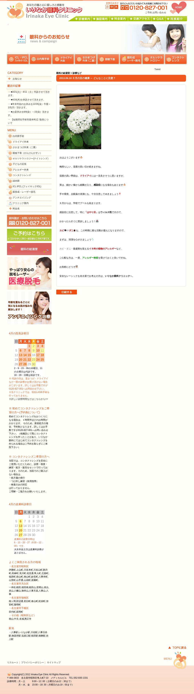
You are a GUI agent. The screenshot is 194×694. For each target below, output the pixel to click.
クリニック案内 (21, 203)
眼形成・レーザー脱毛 (24, 192)
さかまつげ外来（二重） (25, 147)
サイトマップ (54, 662)
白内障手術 (18, 136)
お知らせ (17, 78)
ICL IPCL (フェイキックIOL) (27, 186)
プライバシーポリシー (32, 662)
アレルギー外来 (21, 169)
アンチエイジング (22, 197)
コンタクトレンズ (22, 175)
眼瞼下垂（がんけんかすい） (27, 153)
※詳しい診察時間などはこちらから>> (28, 399)
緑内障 (16, 181)
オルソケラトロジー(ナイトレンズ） (31, 158)
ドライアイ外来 (21, 141)
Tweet (157, 69)
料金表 (16, 208)
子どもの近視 (19, 164)
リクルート (12, 662)
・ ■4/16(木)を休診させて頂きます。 (26, 99)
